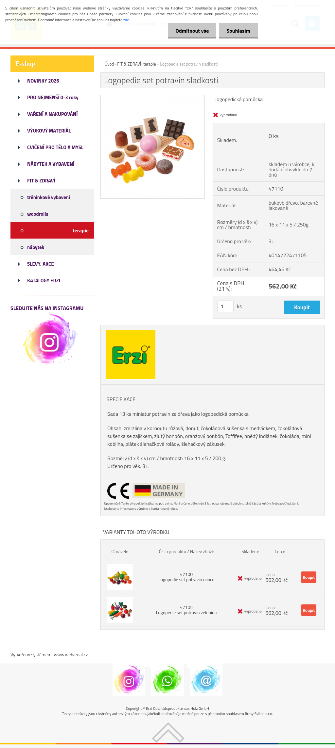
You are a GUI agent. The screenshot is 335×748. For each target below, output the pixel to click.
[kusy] (225, 306)
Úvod (109, 64)
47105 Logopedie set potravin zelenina (186, 610)
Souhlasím (238, 31)
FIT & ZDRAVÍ (129, 64)
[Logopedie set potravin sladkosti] (152, 97)
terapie (149, 64)
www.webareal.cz (71, 654)
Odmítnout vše (190, 31)
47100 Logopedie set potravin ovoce (186, 577)
